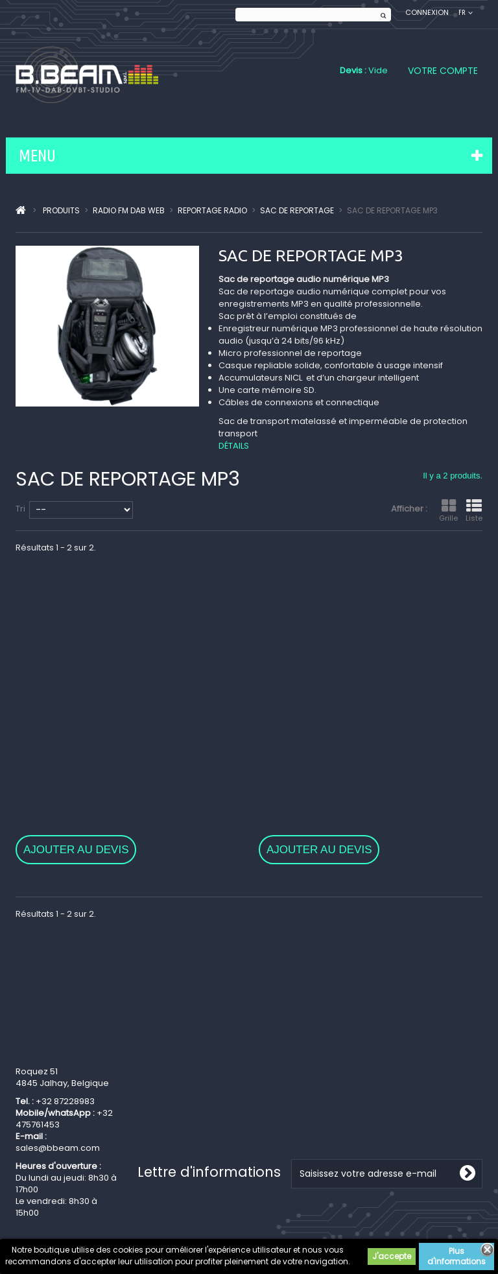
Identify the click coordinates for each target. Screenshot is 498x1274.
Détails (234, 446)
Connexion (427, 13)
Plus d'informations (456, 1256)
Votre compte (443, 70)
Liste (474, 511)
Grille (448, 511)
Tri (20, 508)
